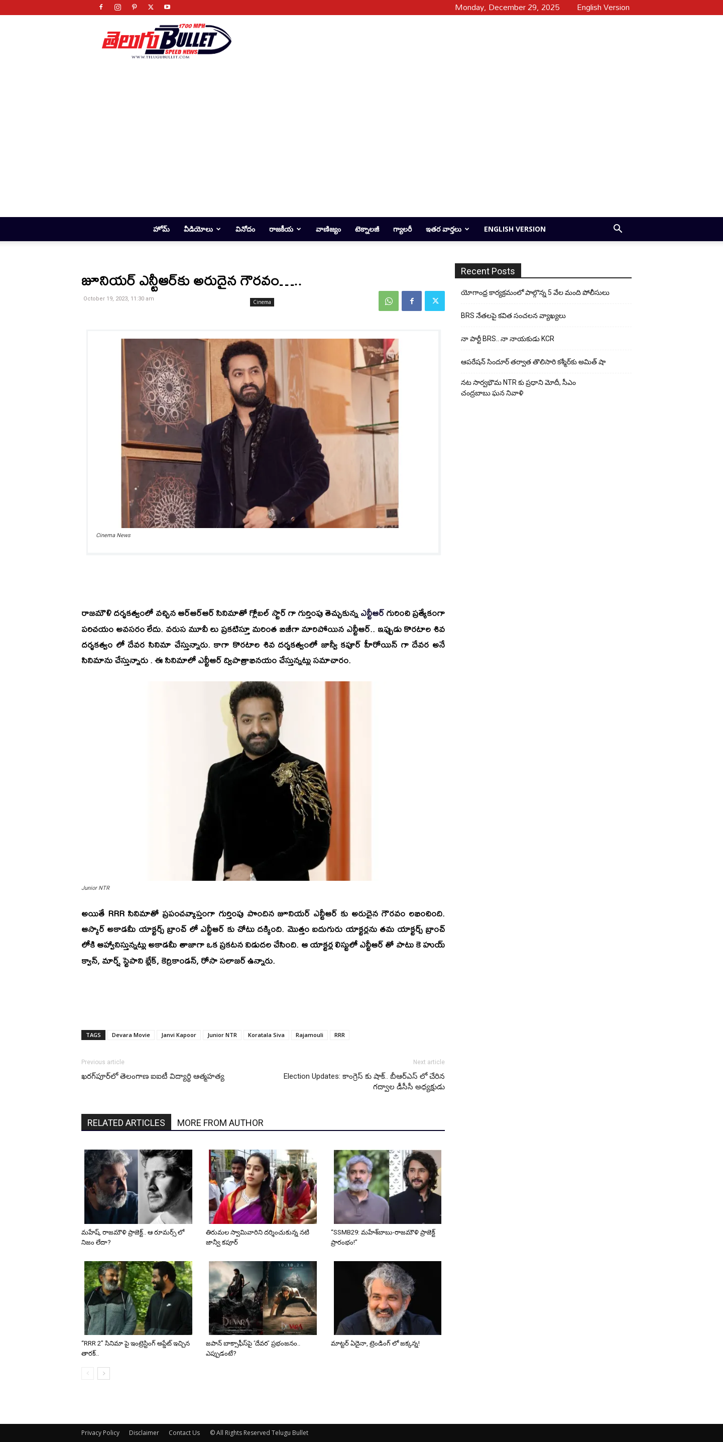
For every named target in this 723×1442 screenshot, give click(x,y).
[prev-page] (87, 1373)
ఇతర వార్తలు (447, 229)
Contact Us (184, 1432)
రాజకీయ (285, 229)
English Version (515, 229)
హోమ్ (161, 229)
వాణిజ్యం (328, 229)
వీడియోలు (202, 229)
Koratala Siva (266, 1035)
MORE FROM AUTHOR (220, 1122)
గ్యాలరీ (402, 229)
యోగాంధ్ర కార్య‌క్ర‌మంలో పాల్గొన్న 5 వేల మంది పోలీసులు (535, 292)
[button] (618, 230)
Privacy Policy (100, 1432)
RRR (339, 1035)
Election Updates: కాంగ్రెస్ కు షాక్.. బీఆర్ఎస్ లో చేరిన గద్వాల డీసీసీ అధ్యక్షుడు (364, 1081)
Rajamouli (309, 1035)
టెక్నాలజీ (367, 229)
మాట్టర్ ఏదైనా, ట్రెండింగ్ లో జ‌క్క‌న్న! (375, 1343)
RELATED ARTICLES (126, 1122)
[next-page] (103, 1373)
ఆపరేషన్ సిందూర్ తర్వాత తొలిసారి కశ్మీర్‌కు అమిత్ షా (533, 362)
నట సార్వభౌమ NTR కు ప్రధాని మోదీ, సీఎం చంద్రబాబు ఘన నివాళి (518, 387)
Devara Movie (131, 1035)
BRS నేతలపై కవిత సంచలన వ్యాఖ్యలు (513, 316)
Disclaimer (144, 1432)
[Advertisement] (428, 40)
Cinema (262, 301)
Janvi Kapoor (178, 1035)
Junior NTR (222, 1035)
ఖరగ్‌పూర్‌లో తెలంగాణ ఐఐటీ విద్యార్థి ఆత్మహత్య (152, 1076)
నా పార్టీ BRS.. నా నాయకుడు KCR (507, 339)
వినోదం (245, 229)
